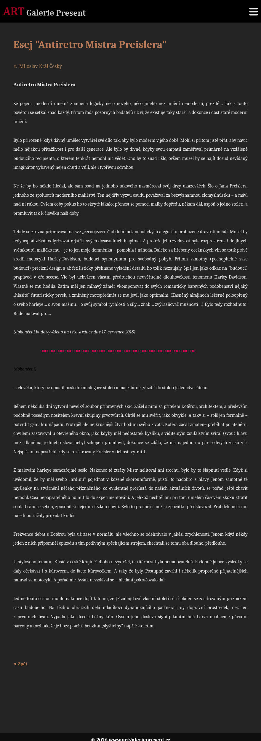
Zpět (22, 664)
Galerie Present (44, 11)
